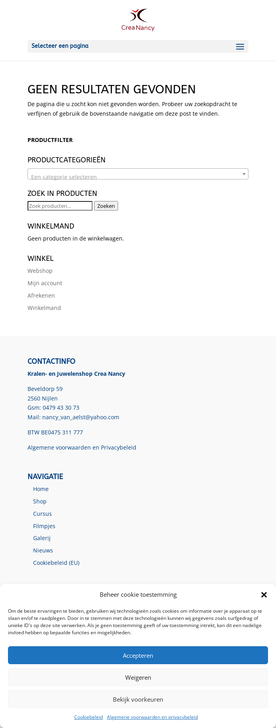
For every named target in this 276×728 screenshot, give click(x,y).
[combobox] (138, 174)
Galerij (42, 538)
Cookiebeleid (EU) (56, 562)
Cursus (42, 513)
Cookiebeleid (88, 717)
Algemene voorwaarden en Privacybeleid (82, 447)
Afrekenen (41, 295)
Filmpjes (44, 526)
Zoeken (106, 205)
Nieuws (43, 550)
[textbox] (138, 177)
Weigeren (138, 677)
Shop (40, 501)
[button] (264, 595)
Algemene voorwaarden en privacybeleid (152, 717)
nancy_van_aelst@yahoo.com (80, 417)
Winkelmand (44, 308)
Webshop (40, 270)
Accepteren (138, 655)
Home (41, 489)
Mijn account (45, 283)
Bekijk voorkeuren (138, 699)
